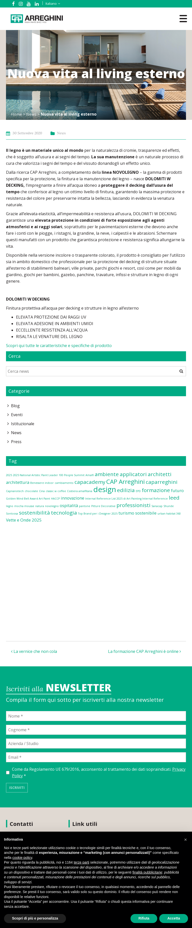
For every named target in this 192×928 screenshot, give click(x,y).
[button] (186, 840)
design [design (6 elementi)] (104, 489)
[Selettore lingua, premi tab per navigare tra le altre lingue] (49, 3)
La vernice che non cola (34, 651)
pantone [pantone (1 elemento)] (84, 506)
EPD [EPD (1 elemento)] (138, 491)
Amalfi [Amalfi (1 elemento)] (90, 475)
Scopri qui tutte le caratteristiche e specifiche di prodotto (59, 345)
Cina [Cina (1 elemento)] (42, 491)
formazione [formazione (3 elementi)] (156, 490)
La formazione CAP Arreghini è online (144, 651)
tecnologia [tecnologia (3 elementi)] (64, 512)
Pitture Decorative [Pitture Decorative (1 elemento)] (103, 506)
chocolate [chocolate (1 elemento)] (31, 491)
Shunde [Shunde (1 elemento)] (169, 506)
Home (16, 114)
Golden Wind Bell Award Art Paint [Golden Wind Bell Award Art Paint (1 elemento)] (28, 498)
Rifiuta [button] (144, 918)
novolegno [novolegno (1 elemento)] (52, 506)
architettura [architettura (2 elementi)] (17, 482)
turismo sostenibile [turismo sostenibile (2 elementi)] (137, 513)
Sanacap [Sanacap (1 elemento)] (157, 506)
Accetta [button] (173, 918)
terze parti (81, 862)
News (31, 114)
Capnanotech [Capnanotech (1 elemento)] (15, 491)
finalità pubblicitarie (147, 872)
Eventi (16, 414)
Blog (15, 405)
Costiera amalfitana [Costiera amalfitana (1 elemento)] (79, 491)
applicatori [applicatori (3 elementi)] (133, 474)
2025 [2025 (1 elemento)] (9, 475)
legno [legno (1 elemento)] (9, 506)
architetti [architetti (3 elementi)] (160, 474)
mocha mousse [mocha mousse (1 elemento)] (24, 506)
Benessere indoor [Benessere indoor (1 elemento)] (42, 483)
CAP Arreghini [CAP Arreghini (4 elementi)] (125, 481)
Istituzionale (22, 423)
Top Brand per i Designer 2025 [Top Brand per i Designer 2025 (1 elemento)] (98, 513)
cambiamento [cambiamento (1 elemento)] (64, 483)
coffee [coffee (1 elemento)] (62, 491)
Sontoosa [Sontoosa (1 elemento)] (12, 513)
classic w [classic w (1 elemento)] (51, 491)
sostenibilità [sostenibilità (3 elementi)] (34, 512)
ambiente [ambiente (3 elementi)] (107, 474)
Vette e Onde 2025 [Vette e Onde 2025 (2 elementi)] (24, 520)
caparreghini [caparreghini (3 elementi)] (162, 481)
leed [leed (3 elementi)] (174, 497)
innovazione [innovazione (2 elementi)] (72, 498)
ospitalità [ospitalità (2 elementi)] (69, 505)
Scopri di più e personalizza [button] (35, 918)
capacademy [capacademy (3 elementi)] (89, 481)
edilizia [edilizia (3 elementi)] (126, 490)
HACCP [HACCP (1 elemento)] (55, 498)
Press (16, 441)
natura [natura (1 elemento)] (39, 506)
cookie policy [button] (22, 858)
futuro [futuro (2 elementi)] (177, 490)
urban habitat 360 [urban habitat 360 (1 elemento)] (169, 513)
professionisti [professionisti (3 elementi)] (133, 505)
